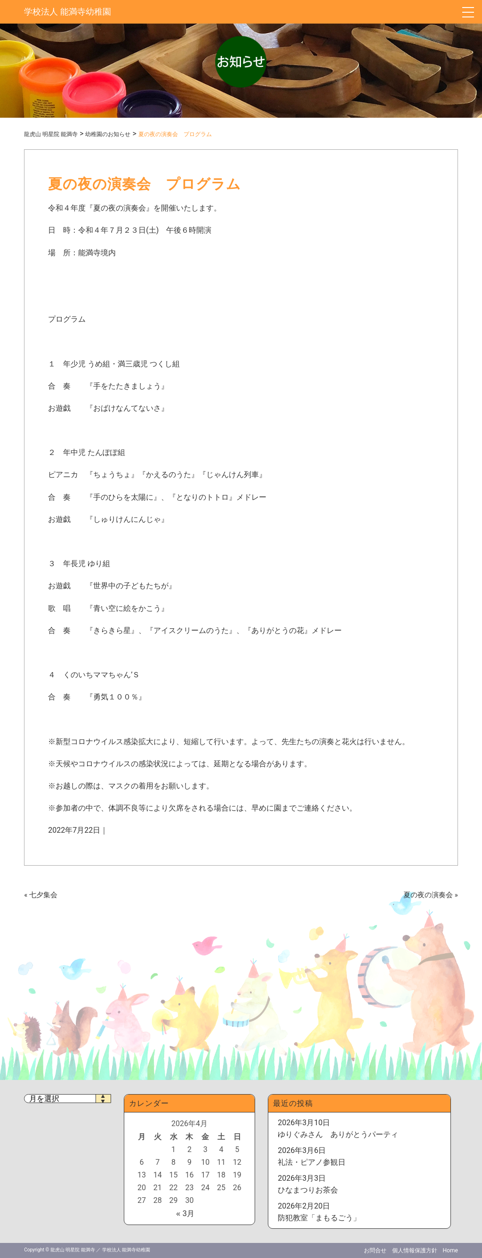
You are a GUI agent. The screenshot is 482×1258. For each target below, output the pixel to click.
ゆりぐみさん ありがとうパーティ (338, 1134)
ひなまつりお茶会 (308, 1189)
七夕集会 (43, 895)
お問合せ (375, 1250)
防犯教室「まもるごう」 (319, 1217)
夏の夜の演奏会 (428, 895)
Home (450, 1250)
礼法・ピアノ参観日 (311, 1162)
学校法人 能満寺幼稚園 (67, 11)
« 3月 (185, 1213)
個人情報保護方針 (414, 1250)
